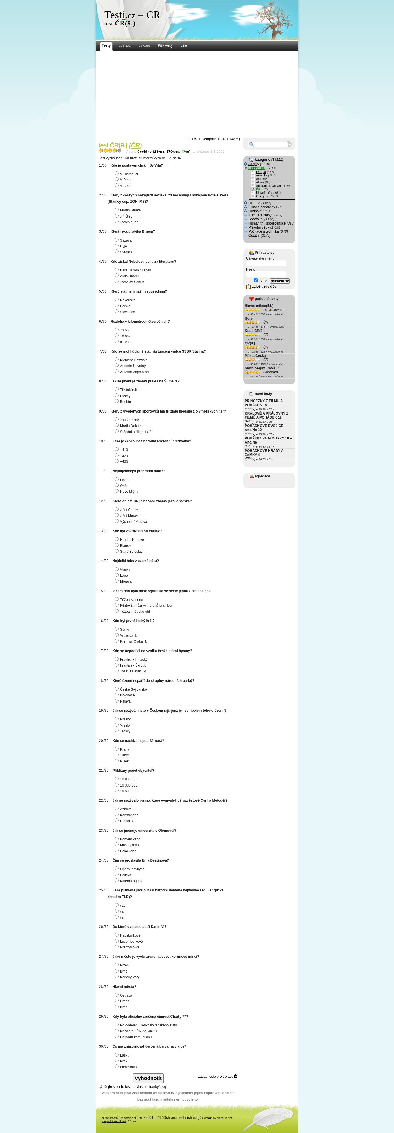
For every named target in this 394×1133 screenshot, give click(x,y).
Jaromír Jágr (127, 222)
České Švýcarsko (131, 689)
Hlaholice (125, 821)
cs (120, 917)
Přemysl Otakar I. (131, 641)
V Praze (124, 180)
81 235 (123, 342)
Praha (122, 749)
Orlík (121, 486)
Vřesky (123, 725)
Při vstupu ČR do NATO (136, 1031)
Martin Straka (128, 210)
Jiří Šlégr (125, 216)
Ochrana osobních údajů (182, 1118)
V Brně (123, 186)
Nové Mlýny (127, 492)
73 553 (123, 330)
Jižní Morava (128, 516)
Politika (123, 875)
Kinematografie (129, 881)
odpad (110, 1117)
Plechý (123, 396)
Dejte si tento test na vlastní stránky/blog (135, 1087)
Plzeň (122, 965)
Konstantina (127, 815)
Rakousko (125, 300)
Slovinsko (125, 312)
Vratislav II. (126, 636)
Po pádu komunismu (134, 1037)
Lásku (122, 1055)
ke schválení (131, 1117)
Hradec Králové (130, 540)
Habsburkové (128, 935)
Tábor (122, 755)
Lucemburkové (129, 941)
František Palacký (132, 660)
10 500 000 (126, 791)
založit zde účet (264, 286)
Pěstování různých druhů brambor (144, 605)
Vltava (123, 570)
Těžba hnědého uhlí (133, 612)
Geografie (209, 139)
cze (121, 906)
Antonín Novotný (131, 366)
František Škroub (131, 665)
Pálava (123, 701)
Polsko (123, 306)
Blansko (124, 546)
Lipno (122, 480)
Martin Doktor (128, 426)
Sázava (124, 240)
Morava (124, 581)
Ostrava (124, 995)
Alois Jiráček (127, 276)
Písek (122, 761)
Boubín (123, 402)
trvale (260, 281)
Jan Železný (127, 420)
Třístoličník (126, 390)
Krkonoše (125, 695)
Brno (121, 971)
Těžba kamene (129, 600)
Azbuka (124, 809)
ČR (223, 139)
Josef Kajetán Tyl (131, 671)
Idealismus (126, 1067)
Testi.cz (192, 139)
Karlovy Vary (127, 977)
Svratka (124, 252)
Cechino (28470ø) (164, 151)
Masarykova (127, 845)
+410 (122, 450)
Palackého (126, 851)
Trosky (123, 731)
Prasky (123, 719)
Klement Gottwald (132, 360)
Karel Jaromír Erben (133, 270)
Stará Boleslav (129, 552)
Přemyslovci (127, 947)
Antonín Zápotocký (132, 372)
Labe (122, 576)
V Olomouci (127, 174)
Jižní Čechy (127, 510)
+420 (122, 456)
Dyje (121, 246)
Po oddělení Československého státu (146, 1025)
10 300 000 (126, 785)
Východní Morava (131, 522)
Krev (121, 1061)
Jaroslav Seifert (130, 282)
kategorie (262, 160)
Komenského (128, 839)
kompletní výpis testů (114, 1121)
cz (120, 911)
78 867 (123, 336)
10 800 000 (126, 779)
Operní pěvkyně (130, 869)
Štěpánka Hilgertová (133, 432)
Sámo (122, 629)
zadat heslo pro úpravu (217, 1076)
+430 (122, 462)
